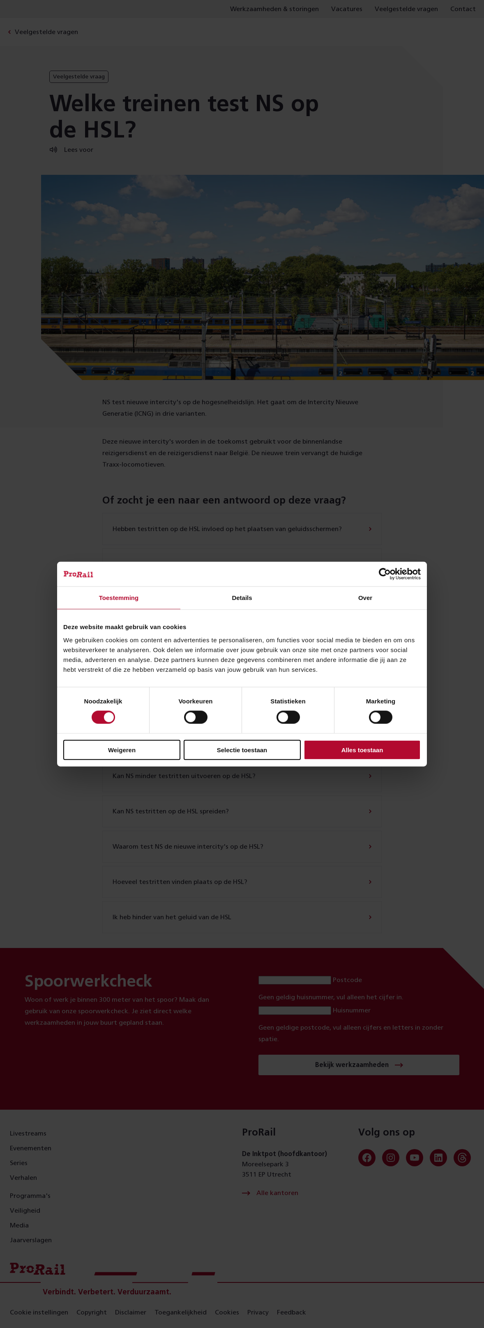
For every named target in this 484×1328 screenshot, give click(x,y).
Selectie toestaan (242, 749)
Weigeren (122, 749)
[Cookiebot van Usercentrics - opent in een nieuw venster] (385, 574)
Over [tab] (365, 597)
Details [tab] (242, 597)
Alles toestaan (362, 749)
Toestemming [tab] (118, 597)
